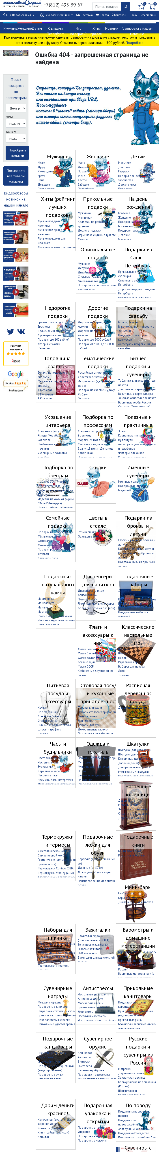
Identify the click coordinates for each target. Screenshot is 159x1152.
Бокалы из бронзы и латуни (136, 549)
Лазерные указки (49, 344)
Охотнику (84, 399)
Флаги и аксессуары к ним (98, 634)
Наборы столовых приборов (97, 712)
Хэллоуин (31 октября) (133, 1129)
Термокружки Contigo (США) (56, 868)
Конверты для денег (51, 1128)
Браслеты (44, 327)
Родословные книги (131, 855)
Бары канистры (128, 898)
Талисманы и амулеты (52, 331)
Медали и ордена (130, 490)
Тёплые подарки (49, 536)
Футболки (84, 762)
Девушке (84, 167)
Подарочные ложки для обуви (98, 844)
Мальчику (124, 163)
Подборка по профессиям (97, 421)
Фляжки (43, 734)
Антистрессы (98, 988)
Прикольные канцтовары (138, 992)
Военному (84, 435)
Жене (81, 176)
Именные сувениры (138, 471)
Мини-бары (138, 887)
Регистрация (148, 15)
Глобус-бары (126, 893)
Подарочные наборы (138, 580)
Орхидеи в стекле (89, 536)
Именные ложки (128, 482)
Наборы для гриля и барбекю (57, 953)
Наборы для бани (130, 604)
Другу (41, 167)
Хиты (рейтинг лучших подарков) (58, 206)
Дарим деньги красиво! (58, 1109)
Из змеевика (46, 599)
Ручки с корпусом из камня (55, 616)
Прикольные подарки (98, 202)
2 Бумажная (45, 394)
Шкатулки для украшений (134, 750)
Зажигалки (97, 929)
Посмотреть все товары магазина (16, 176)
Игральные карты (129, 662)
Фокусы (83, 239)
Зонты (122, 431)
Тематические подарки (98, 362)
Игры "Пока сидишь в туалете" (97, 235)
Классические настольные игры (138, 634)
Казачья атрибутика (91, 1070)
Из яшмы (43, 607)
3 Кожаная (45, 399)
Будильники (45, 767)
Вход (134, 15)
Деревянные (126, 800)
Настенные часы (48, 762)
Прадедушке (46, 189)
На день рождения (138, 202)
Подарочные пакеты (91, 1127)
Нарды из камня (48, 625)
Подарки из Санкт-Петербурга (138, 257)
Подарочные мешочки (92, 1140)
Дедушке (44, 184)
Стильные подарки (90, 277)
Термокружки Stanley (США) (56, 873)
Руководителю (47, 171)
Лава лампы (86, 1012)
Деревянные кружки (131, 707)
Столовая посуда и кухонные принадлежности (100, 693)
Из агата (43, 612)
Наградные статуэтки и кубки (56, 1011)
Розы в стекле (87, 532)
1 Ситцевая (45, 390)
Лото (121, 671)
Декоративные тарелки (93, 729)
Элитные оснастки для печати (137, 398)
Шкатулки (138, 743)
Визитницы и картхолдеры (135, 394)
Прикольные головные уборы (97, 758)
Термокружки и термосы (58, 840)
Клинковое (85, 1053)
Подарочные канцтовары (58, 1042)
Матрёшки (124, 1069)
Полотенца (85, 780)
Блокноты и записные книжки (137, 1024)
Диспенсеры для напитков (98, 580)
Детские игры (127, 184)
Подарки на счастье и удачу (96, 390)
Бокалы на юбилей (130, 226)
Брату (41, 176)
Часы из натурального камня (56, 620)
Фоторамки (45, 541)
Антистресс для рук (90, 999)
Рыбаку (83, 394)
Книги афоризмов (130, 851)
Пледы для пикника (51, 961)
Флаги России (87, 649)
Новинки (111, 28)
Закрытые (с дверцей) (132, 809)
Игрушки (123, 171)
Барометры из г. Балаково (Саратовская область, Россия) (135, 965)
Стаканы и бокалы (50, 716)
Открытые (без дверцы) (133, 813)
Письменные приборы (52, 1053)
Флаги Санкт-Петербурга (94, 653)
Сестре (82, 180)
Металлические (128, 805)
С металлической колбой (54, 851)
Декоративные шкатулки (134, 767)
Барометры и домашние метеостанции (138, 937)
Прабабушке (86, 189)
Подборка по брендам (57, 471)
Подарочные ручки (50, 1075)
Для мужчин (126, 591)
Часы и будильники (58, 747)
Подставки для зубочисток (96, 734)
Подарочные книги (138, 840)
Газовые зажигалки (90, 949)
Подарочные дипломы (133, 486)
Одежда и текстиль (98, 747)
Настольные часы (49, 758)
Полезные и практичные (138, 421)
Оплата (104, 15)
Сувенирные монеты (51, 335)
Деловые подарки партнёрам (137, 389)
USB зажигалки (87, 953)
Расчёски (44, 348)
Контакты (120, 15)
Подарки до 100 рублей (53, 339)
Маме (81, 163)
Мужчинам (85, 213)
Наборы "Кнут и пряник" (133, 608)
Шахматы (124, 649)
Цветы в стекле (97, 521)
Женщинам (85, 217)
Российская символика (93, 372)
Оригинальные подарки (98, 253)
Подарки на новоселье (53, 532)
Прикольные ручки (130, 1020)
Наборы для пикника (58, 933)
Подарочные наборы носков (137, 599)
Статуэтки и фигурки (50, 431)
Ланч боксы (85, 721)
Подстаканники (48, 712)
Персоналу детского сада (95, 457)
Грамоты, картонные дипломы (57, 1015)
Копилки (43, 1137)
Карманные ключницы (132, 457)
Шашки (122, 653)
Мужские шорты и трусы (93, 767)
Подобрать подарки (17, 153)
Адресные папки (129, 1028)
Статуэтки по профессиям (94, 431)
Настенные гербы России (134, 402)
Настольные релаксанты (94, 994)
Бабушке (83, 184)
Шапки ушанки (127, 1091)
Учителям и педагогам (92, 444)
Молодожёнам (128, 322)
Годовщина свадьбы (58, 362)
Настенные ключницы (138, 790)
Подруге (83, 171)
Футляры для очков (131, 453)
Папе (41, 180)
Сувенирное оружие (98, 1042)
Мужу (41, 163)
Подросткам (126, 189)
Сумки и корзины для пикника (57, 957)
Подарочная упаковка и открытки (98, 1113)
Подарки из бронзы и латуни (138, 525)
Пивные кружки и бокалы (54, 725)
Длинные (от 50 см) (90, 868)
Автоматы (84, 1057)
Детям (37, 28)
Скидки (98, 467)
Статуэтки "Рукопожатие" (134, 407)
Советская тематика (91, 377)
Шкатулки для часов (131, 754)
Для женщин (126, 595)
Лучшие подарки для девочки (58, 247)
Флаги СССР (86, 666)
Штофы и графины (50, 729)
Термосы (43, 970)
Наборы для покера (131, 666)
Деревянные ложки (131, 1073)
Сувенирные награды (57, 992)
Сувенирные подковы (52, 453)
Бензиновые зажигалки (93, 945)
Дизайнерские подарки (93, 272)
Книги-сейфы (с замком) (53, 1132)
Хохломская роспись (131, 1078)
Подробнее (134, 42)
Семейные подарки (58, 521)
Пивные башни (87, 599)
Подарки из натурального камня (58, 584)
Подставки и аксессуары (94, 1075)
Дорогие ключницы (131, 818)
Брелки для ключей (50, 322)
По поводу (138, 1105)
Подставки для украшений (135, 776)
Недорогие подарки (58, 311)
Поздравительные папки (134, 230)
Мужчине (10, 28)
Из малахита (46, 603)
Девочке (124, 167)
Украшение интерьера (58, 421)
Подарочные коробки (92, 1136)
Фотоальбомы (47, 545)
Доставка (86, 15)
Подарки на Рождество (133, 1133)
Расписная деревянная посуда (138, 693)
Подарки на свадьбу (138, 311)
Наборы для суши (89, 725)
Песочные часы (48, 775)
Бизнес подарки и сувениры (138, 366)
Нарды (122, 658)
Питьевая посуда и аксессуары (58, 693)
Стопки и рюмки (48, 721)
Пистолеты (85, 1066)
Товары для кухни (90, 707)
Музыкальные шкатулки (133, 772)
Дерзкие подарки (89, 230)
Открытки (84, 1132)
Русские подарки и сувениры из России (138, 1050)
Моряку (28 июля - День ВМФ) (97, 440)
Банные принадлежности (94, 775)
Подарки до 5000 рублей (94, 339)
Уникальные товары (91, 281)
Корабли (43, 457)
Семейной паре (48, 558)
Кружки (42, 707)
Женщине (24, 28)
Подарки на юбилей (131, 222)
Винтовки (84, 1061)
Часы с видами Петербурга (55, 780)
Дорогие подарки (98, 311)
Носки (82, 771)
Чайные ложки (87, 716)
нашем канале (16, 205)
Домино (123, 675)
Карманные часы (49, 771)
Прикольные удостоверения (56, 1024)
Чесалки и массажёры (92, 1016)
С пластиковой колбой (53, 855)
